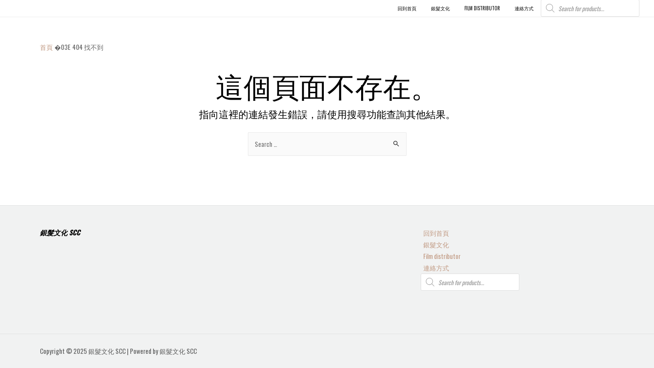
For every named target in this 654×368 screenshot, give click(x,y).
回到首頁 (433, 231)
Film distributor (440, 255)
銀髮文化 (433, 243)
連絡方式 (433, 267)
